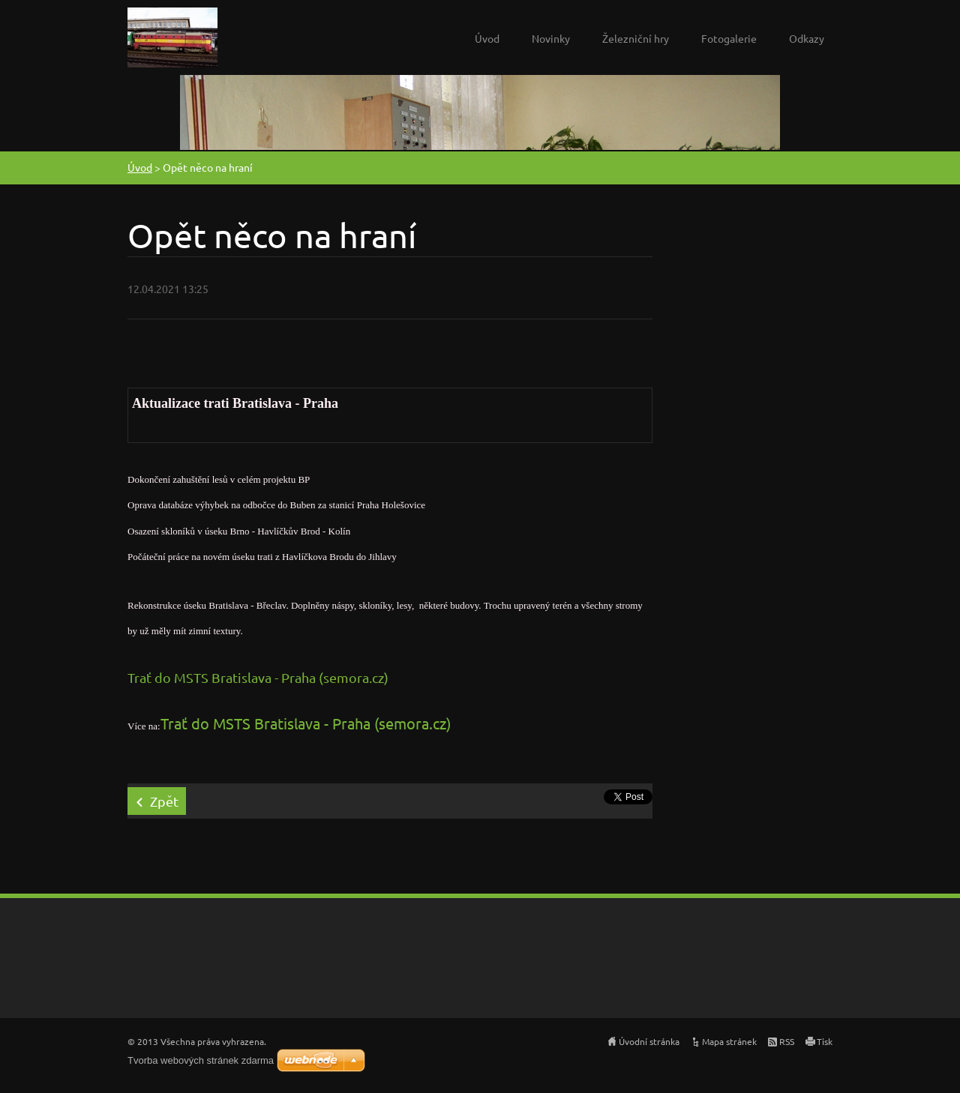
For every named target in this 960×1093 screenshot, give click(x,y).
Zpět (164, 801)
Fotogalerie (729, 38)
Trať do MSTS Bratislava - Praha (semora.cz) (258, 677)
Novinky (551, 38)
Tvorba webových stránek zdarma (201, 1060)
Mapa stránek (729, 1041)
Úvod (487, 38)
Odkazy (806, 38)
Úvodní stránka (649, 1041)
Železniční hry (635, 38)
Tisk (824, 1041)
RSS (786, 1041)
